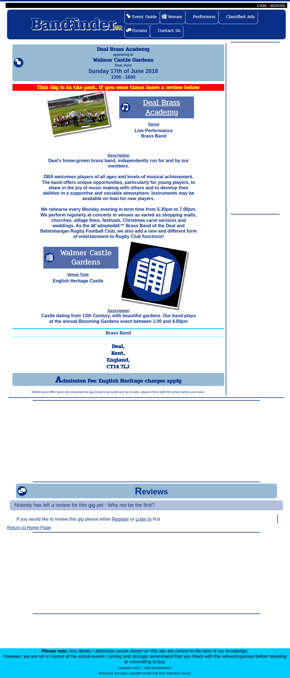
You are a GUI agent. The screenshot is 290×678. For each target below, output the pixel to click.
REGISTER (277, 5)
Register (120, 524)
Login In (144, 524)
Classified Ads (240, 16)
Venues (175, 16)
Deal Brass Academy (161, 112)
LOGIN (261, 5)
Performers (204, 16)
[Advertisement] (255, 128)
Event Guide (144, 16)
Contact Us (169, 30)
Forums (139, 30)
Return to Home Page (29, 532)
